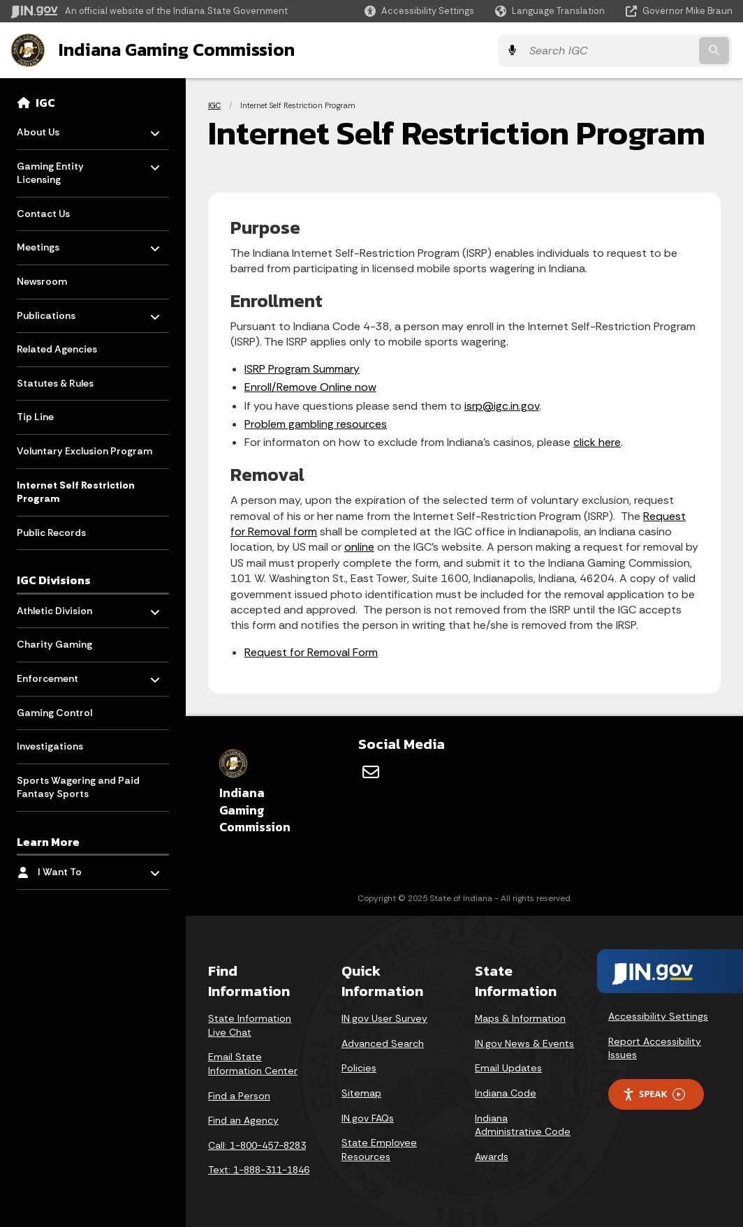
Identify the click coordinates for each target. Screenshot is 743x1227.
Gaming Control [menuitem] (54, 712)
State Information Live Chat (249, 1024)
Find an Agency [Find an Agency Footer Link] (243, 1119)
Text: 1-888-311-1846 (258, 1169)
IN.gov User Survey (384, 1017)
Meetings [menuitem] (57, 243)
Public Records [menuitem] (51, 532)
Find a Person (239, 1094)
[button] (419, 10)
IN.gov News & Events (524, 1042)
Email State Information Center (252, 1063)
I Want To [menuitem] (78, 867)
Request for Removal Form (311, 651)
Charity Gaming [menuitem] (54, 644)
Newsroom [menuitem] (42, 280)
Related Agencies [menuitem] (57, 349)
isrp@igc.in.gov (501, 405)
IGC (45, 102)
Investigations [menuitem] (50, 745)
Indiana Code (505, 1092)
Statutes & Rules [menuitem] (55, 382)
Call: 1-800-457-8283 (257, 1144)
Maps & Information (520, 1017)
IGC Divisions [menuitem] (54, 580)
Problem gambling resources (315, 423)
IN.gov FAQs (367, 1116)
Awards (491, 1156)
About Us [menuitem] (57, 128)
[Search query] (645, 50)
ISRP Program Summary (302, 368)
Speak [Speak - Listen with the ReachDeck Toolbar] (653, 1093)
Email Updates (508, 1067)
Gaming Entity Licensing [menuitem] (57, 169)
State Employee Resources (379, 1149)
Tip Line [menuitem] (35, 416)
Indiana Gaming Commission (175, 49)
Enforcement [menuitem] (57, 674)
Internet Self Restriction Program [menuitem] (76, 491)
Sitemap (361, 1092)
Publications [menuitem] (57, 311)
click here (597, 441)
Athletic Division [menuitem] (57, 606)
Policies (358, 1067)
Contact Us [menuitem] (43, 213)
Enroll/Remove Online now (310, 386)
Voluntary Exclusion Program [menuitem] (84, 450)
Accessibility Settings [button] (658, 1015)
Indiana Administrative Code (523, 1123)
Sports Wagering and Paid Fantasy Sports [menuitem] (78, 786)
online (359, 546)
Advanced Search (382, 1042)
